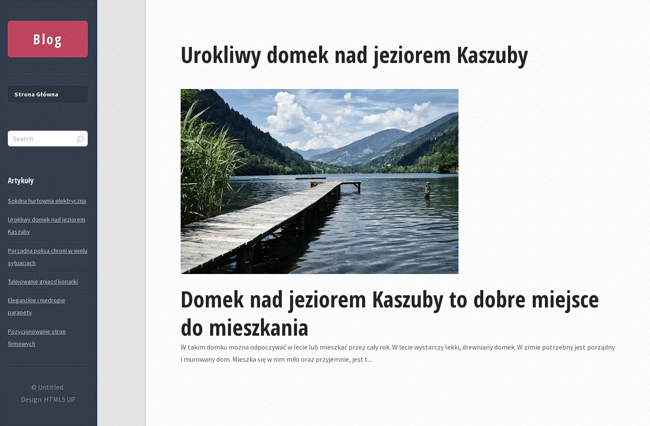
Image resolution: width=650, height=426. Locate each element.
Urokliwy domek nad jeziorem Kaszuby (354, 54)
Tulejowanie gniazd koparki (43, 281)
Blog (48, 39)
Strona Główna (36, 94)
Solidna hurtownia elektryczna (47, 201)
